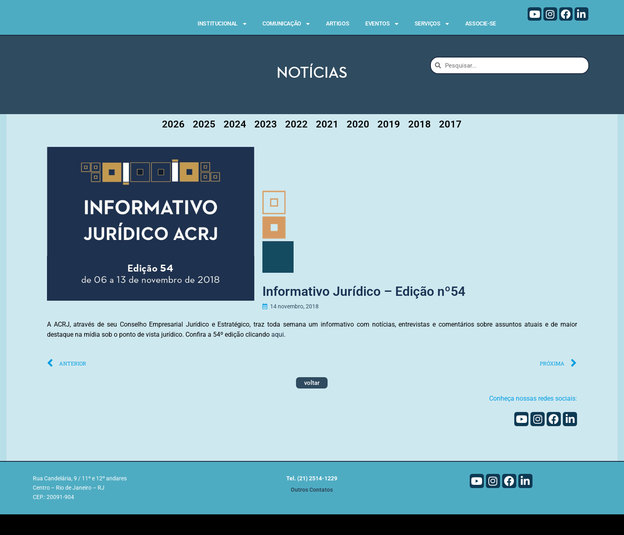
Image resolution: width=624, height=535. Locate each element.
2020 (358, 145)
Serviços (432, 24)
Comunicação (286, 24)
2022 (296, 145)
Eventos (381, 24)
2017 (450, 145)
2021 (327, 145)
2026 (173, 145)
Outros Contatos (312, 510)
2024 (235, 145)
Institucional (222, 24)
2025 (204, 145)
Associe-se (480, 23)
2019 (388, 145)
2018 (419, 145)
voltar (311, 403)
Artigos (337, 23)
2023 (265, 145)
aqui (277, 355)
